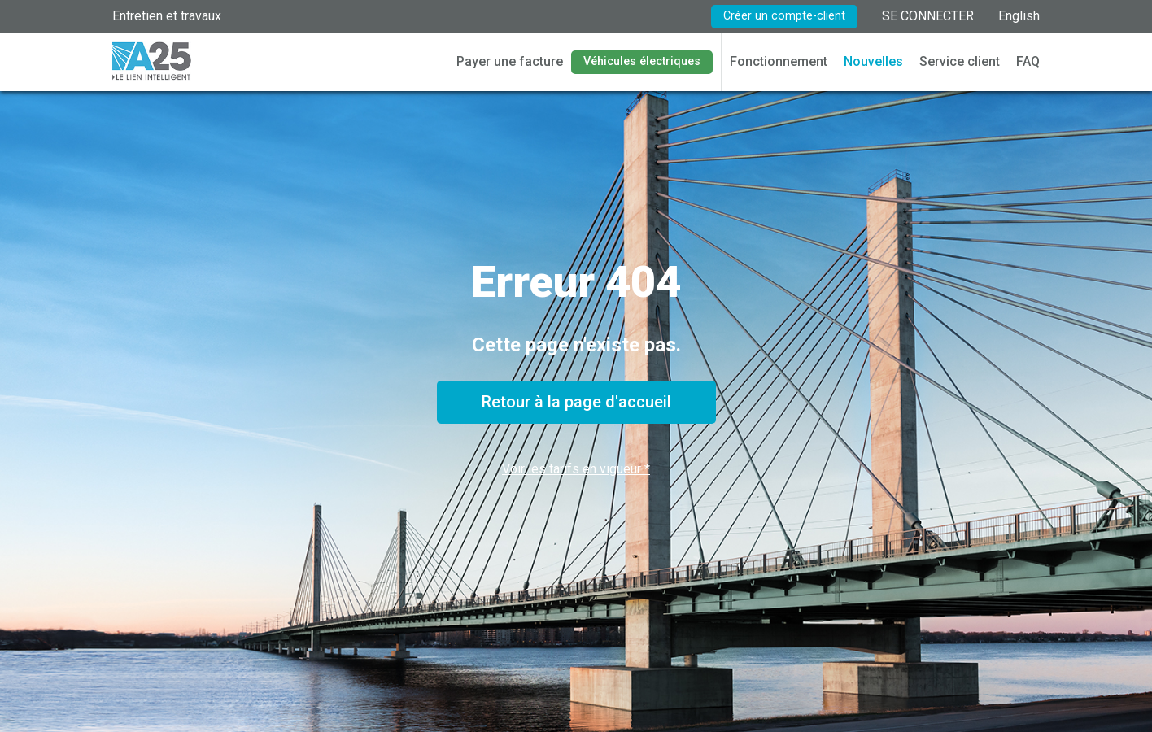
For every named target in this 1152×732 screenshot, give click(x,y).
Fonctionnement (778, 61)
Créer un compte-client (784, 16)
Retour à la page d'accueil (576, 402)
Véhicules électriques (641, 61)
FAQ (1028, 61)
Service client (959, 61)
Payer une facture (509, 61)
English (1019, 16)
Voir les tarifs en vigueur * (576, 469)
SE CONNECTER (928, 16)
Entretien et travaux (166, 16)
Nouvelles (873, 61)
